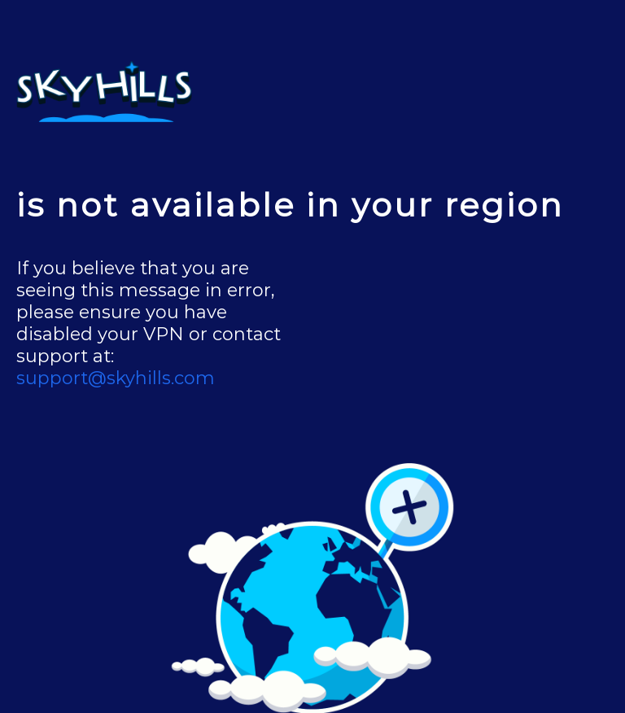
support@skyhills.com (115, 378)
